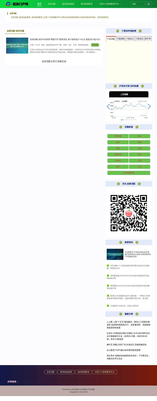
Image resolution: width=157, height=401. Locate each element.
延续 (118, 148)
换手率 (148, 39)
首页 (39, 4)
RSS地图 (82, 389)
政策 (139, 136)
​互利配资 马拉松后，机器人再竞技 (124, 306)
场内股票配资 (87, 4)
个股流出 (139, 39)
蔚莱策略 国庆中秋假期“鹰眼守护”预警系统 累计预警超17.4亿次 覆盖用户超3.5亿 (65, 39)
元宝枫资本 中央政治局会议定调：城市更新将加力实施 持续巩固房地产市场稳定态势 (138, 254)
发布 (139, 154)
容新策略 (118, 154)
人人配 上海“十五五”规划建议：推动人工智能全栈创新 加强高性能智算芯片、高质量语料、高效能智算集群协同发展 (128, 325)
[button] (108, 106)
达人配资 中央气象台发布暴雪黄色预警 (124, 350)
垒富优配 (52, 4)
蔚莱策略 (95, 45)
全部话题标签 (128, 173)
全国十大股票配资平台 (109, 4)
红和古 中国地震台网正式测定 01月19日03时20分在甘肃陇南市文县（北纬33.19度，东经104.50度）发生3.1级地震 (128, 336)
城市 (118, 142)
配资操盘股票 (68, 4)
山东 (139, 167)
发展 (139, 142)
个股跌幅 (120, 39)
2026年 (118, 160)
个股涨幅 (111, 39)
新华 (118, 167)
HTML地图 (91, 389)
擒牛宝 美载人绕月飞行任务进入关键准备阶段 (126, 345)
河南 (139, 148)
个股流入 (130, 39)
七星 (139, 160)
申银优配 (118, 136)
